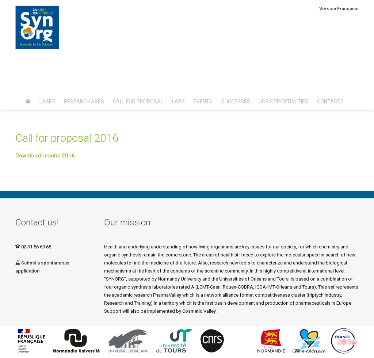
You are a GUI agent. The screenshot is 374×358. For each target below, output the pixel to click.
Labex (47, 101)
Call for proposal (138, 101)
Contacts (330, 101)
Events (203, 101)
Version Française (339, 8)
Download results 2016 (45, 155)
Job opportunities (283, 101)
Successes (235, 101)
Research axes (84, 101)
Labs (178, 101)
